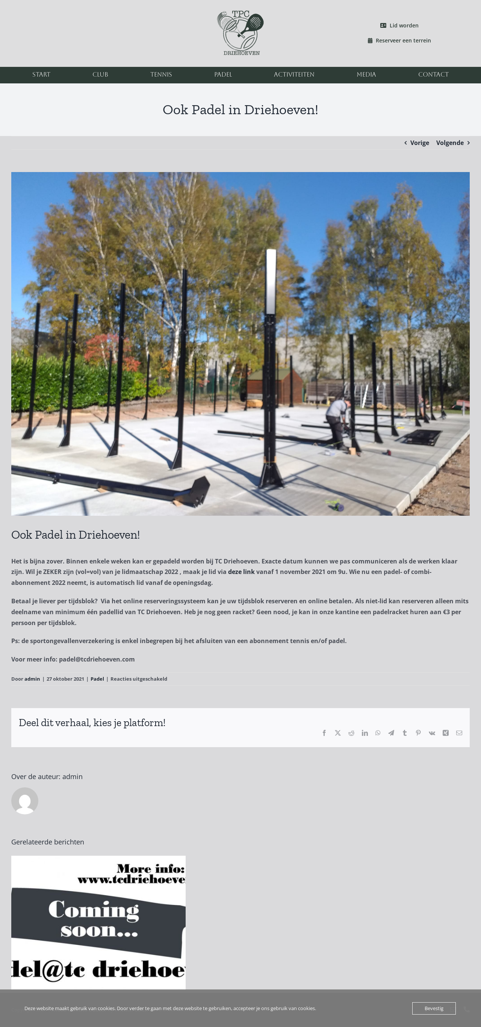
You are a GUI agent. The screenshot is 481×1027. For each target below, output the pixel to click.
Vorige (419, 143)
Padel (97, 678)
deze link (241, 572)
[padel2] (240, 344)
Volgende (450, 143)
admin (32, 678)
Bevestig (434, 1008)
